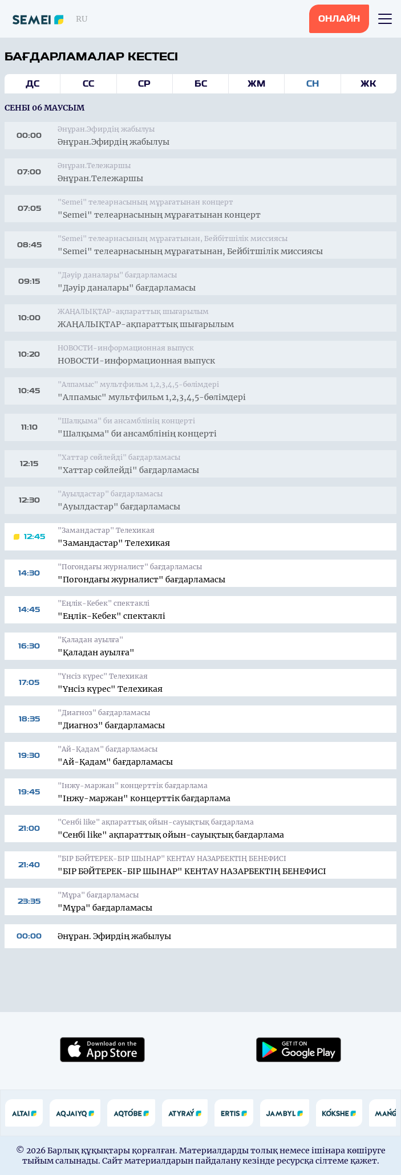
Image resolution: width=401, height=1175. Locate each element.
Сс (88, 83)
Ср (144, 83)
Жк (368, 83)
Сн (312, 83)
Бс (201, 83)
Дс (32, 83)
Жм (256, 83)
